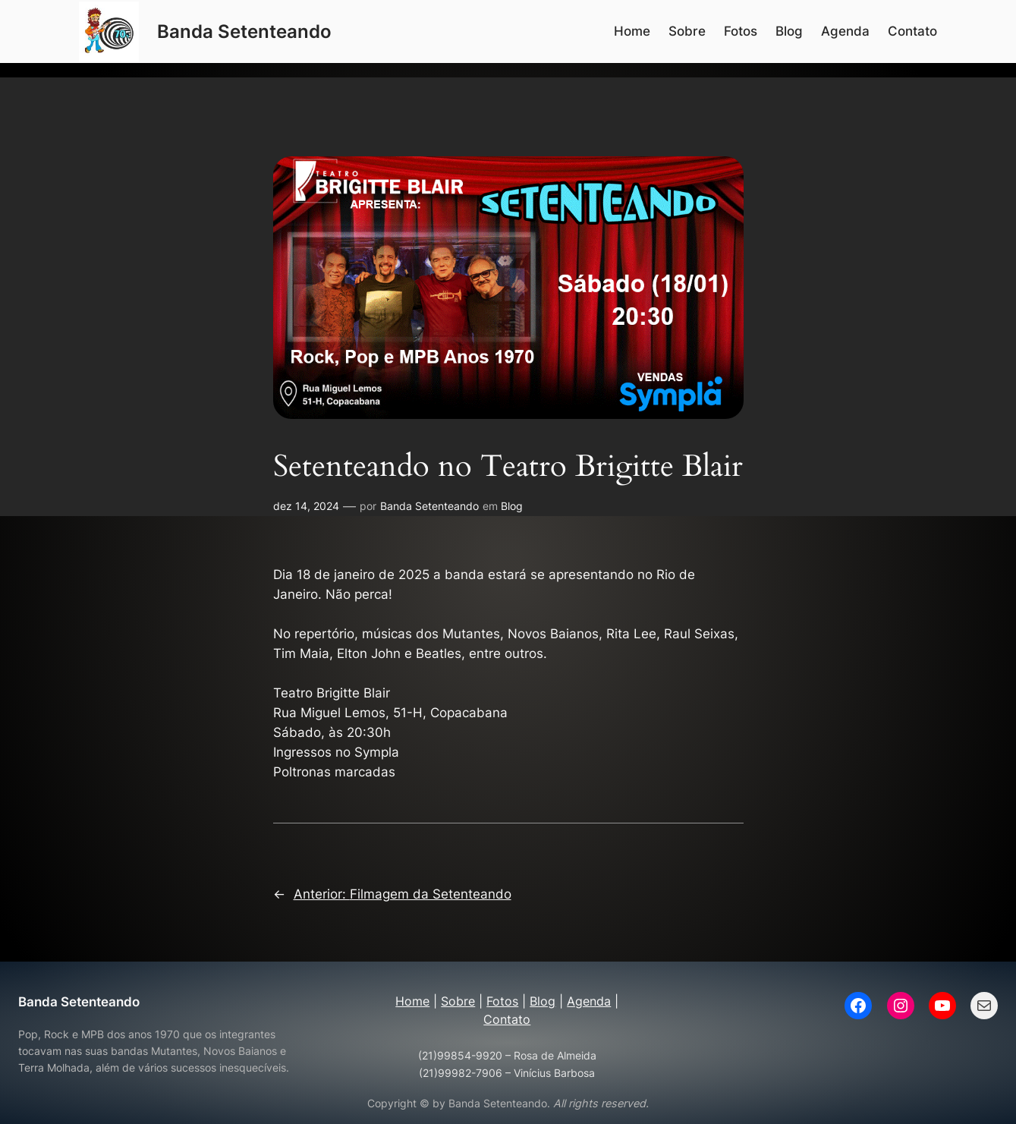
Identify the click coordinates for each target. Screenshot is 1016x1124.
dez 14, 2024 (306, 505)
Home (412, 1001)
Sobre (458, 1001)
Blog (512, 505)
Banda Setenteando (244, 31)
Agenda (589, 1001)
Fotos (502, 1001)
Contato (506, 1019)
